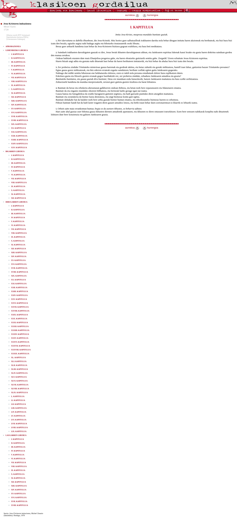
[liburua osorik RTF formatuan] (18, 35)
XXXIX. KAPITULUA (20, 354)
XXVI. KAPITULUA (19, 303)
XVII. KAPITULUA (19, 116)
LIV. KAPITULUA (18, 412)
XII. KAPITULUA (18, 97)
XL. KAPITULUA (18, 357)
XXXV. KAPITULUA (19, 338)
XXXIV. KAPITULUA (20, 334)
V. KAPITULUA (17, 70)
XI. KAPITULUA (18, 93)
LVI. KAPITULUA (18, 420)
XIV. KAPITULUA (18, 105)
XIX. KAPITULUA (18, 124)
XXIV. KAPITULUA (19, 144)
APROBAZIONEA (13, 46)
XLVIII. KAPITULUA (20, 389)
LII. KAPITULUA (18, 404)
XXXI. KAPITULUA (19, 322)
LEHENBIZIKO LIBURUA (17, 50)
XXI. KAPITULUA (18, 132)
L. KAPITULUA (17, 396)
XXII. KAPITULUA (19, 136)
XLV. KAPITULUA (19, 377)
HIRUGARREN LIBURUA (16, 202)
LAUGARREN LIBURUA (16, 435)
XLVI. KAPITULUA (19, 381)
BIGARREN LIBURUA (15, 151)
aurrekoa (132, 15)
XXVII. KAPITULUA (20, 307)
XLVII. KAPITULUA (19, 385)
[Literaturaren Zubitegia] (15, 39)
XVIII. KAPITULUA (19, 120)
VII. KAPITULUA (18, 77)
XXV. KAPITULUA (19, 147)
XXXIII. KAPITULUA (20, 330)
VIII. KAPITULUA (19, 81)
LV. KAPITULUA (18, 416)
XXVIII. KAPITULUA (20, 311)
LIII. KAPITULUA (18, 408)
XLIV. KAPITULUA (19, 373)
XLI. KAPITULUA (18, 361)
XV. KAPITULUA (18, 109)
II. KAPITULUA (18, 58)
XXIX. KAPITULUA (19, 315)
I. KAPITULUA (17, 54)
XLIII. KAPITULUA (19, 369)
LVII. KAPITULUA (19, 424)
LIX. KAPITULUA (18, 431)
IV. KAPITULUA (18, 66)
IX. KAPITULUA (18, 85)
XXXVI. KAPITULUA (20, 342)
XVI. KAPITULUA (18, 112)
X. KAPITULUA (17, 89)
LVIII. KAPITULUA (19, 427)
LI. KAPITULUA (18, 400)
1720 (6, 29)
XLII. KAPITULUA (19, 365)
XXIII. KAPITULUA (19, 140)
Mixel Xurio (10, 26)
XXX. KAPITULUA (19, 319)
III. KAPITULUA (18, 62)
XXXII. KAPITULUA (20, 326)
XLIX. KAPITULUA (19, 392)
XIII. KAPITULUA (19, 101)
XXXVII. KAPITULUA (20, 346)
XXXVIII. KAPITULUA (21, 350)
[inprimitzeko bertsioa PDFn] (17, 37)
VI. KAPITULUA (18, 74)
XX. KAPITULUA (18, 128)
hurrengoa (150, 15)
